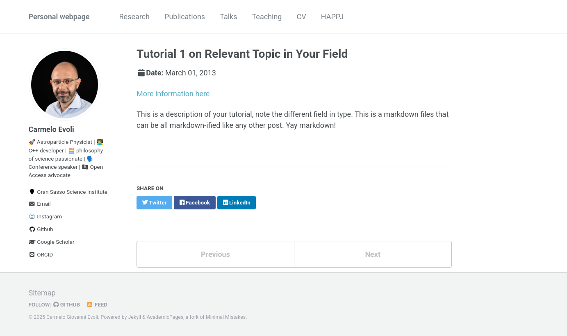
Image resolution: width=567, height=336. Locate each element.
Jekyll (134, 317)
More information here (173, 93)
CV (301, 16)
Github (41, 229)
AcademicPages (165, 317)
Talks (228, 16)
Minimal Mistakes (226, 317)
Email (40, 203)
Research (134, 16)
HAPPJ (332, 16)
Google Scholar (52, 241)
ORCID (41, 254)
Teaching (267, 16)
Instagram (45, 216)
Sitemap (42, 292)
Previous (215, 254)
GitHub (66, 304)
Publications (184, 16)
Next (372, 254)
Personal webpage (59, 16)
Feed (96, 304)
